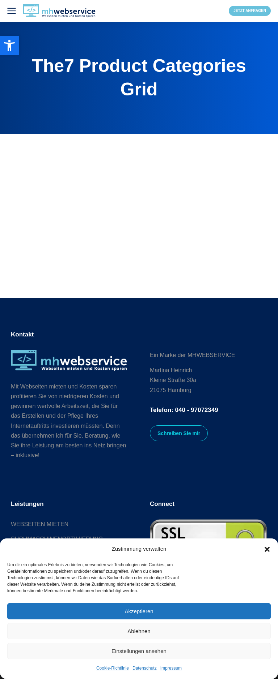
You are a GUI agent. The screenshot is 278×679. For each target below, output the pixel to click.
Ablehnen (138, 631)
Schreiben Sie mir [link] (178, 433)
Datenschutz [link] (144, 668)
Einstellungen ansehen (139, 651)
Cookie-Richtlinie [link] (112, 668)
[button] (267, 549)
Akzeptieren (139, 611)
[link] (9, 45)
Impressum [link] (171, 668)
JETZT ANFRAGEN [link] (249, 11)
